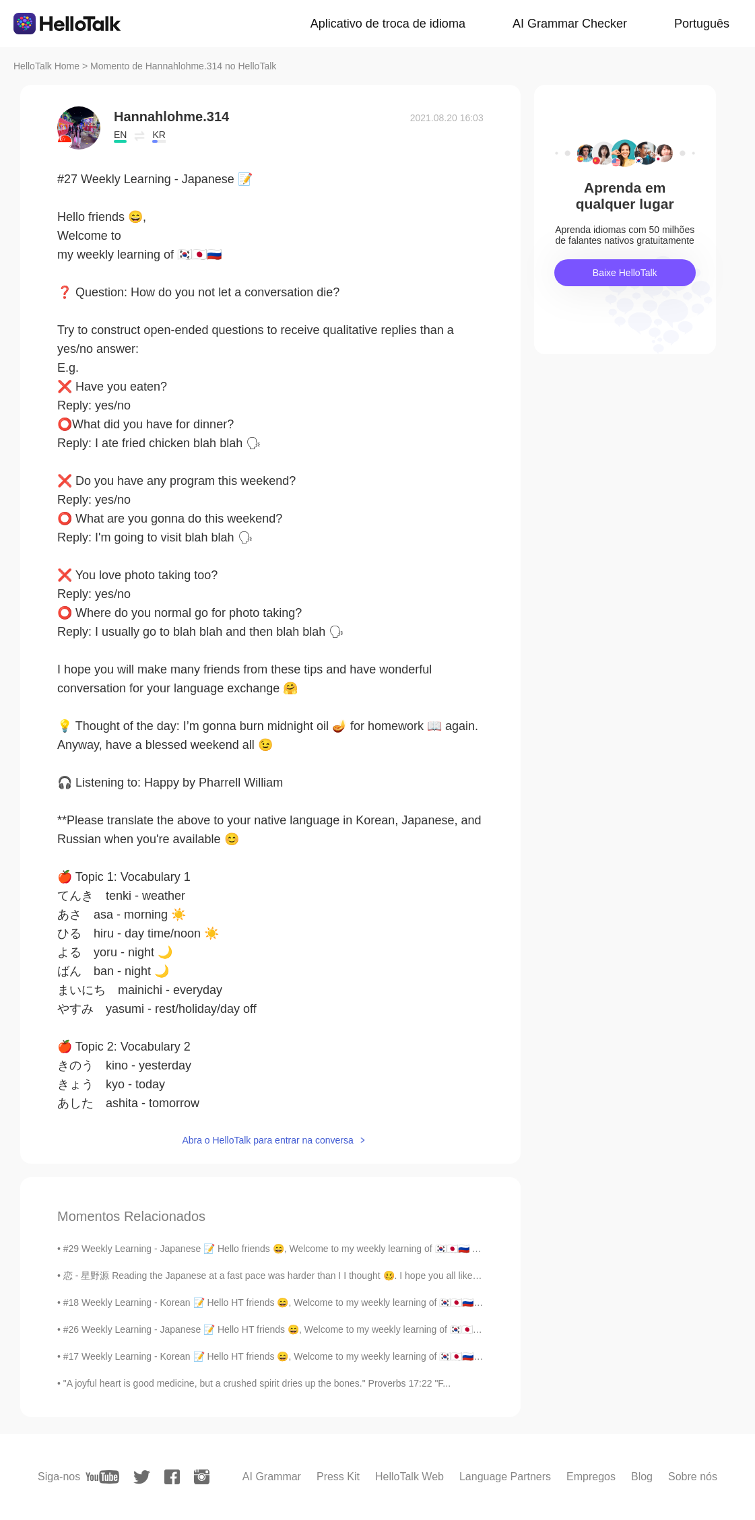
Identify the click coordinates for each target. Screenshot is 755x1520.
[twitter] (141, 1477)
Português (701, 23)
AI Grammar (271, 1476)
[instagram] (201, 1476)
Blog (642, 1476)
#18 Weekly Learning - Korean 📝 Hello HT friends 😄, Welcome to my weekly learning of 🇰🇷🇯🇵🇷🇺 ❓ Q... (284, 1302)
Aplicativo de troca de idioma (387, 23)
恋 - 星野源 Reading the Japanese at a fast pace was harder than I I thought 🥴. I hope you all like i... (274, 1275)
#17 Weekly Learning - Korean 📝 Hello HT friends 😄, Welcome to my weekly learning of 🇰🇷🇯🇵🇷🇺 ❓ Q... (284, 1356)
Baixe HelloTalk (625, 272)
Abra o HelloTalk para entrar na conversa (267, 1140)
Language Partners (505, 1476)
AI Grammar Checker (570, 23)
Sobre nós (692, 1476)
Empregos (591, 1476)
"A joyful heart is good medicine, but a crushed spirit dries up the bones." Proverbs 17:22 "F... (257, 1383)
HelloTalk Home (46, 66)
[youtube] (102, 1477)
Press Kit (338, 1476)
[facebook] (172, 1476)
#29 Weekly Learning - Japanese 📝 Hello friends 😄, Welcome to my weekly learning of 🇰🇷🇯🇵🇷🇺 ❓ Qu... (284, 1248)
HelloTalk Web (409, 1476)
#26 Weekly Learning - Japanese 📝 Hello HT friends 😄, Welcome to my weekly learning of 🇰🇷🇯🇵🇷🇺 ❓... (284, 1329)
